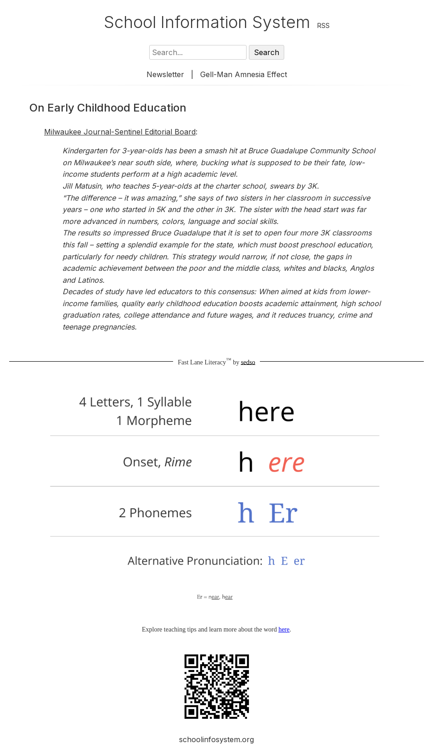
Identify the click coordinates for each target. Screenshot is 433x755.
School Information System (207, 22)
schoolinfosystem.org (216, 739)
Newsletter (165, 74)
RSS (323, 25)
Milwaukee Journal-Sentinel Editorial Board (120, 131)
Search (266, 52)
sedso (248, 361)
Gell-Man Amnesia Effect (243, 74)
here (283, 629)
